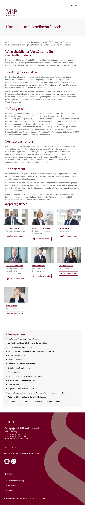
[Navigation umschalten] (77, 12)
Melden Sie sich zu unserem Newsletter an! (21, 453)
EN (76, 5)
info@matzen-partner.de (19, 438)
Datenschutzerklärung (16, 481)
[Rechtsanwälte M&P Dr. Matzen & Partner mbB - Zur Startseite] (11, 13)
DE (72, 5)
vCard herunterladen (15, 236)
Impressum (12, 486)
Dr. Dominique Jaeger (41, 228)
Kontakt (10, 491)
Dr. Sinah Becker (66, 266)
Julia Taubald (11, 306)
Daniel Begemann (66, 228)
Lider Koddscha (38, 266)
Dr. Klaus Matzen (13, 228)
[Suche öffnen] (66, 5)
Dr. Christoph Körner (14, 266)
